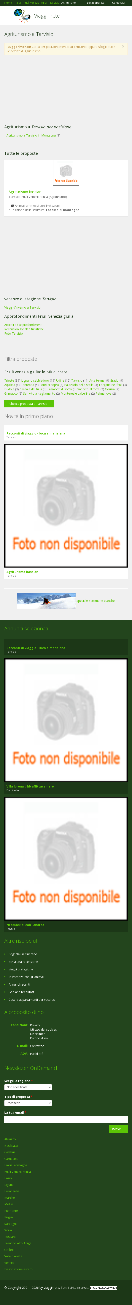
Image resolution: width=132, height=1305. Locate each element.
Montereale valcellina (75, 393)
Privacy (35, 1025)
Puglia (8, 1217)
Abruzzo (10, 1139)
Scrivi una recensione (23, 962)
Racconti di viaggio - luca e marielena (35, 433)
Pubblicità (36, 1054)
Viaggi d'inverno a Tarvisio (22, 307)
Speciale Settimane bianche (66, 601)
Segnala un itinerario (23, 954)
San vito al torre (88, 389)
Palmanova (103, 393)
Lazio (8, 1178)
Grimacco (11, 393)
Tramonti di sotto (59, 389)
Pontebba (27, 385)
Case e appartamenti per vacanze (32, 999)
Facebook (5, 1297)
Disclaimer (37, 1034)
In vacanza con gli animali (26, 977)
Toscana (10, 1237)
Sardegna (10, 1224)
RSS (35, 1297)
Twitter (25, 1297)
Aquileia (9, 385)
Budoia (9, 389)
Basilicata (11, 1146)
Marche (9, 1198)
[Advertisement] (66, 90)
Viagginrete (47, 15)
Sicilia (8, 1230)
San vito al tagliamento (39, 393)
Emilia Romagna (15, 1165)
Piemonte (11, 1211)
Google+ (15, 1297)
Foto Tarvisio (13, 333)
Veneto (9, 1263)
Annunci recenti (19, 984)
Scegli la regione (18, 1081)
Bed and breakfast (21, 992)
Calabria (10, 1152)
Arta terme (97, 380)
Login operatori (96, 2)
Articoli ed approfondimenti (23, 325)
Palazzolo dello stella (79, 385)
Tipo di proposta (18, 1097)
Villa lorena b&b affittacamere (30, 786)
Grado (114, 380)
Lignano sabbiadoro (35, 380)
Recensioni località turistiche (24, 329)
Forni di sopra (49, 385)
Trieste (9, 380)
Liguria (9, 1185)
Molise (9, 1204)
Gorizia (110, 389)
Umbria (9, 1250)
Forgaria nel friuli (110, 385)
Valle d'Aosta (13, 1256)
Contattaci (118, 2)
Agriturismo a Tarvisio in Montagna (31, 135)
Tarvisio (76, 380)
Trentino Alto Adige (17, 1243)
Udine (60, 380)
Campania (11, 1159)
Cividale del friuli (31, 389)
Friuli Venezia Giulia (17, 1172)
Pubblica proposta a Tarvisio (27, 404)
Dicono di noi (39, 1038)
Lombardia (11, 1191)
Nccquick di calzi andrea (25, 925)
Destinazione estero (18, 1269)
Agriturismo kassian (25, 191)
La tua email (15, 1112)
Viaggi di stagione (21, 969)
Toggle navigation (8, 16)
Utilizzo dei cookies (43, 1029)
